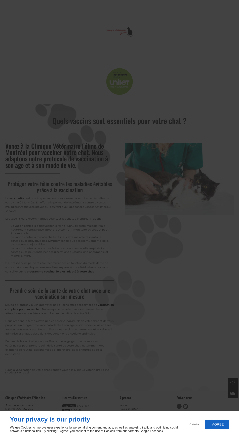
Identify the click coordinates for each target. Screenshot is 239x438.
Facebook (156, 431)
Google (144, 431)
